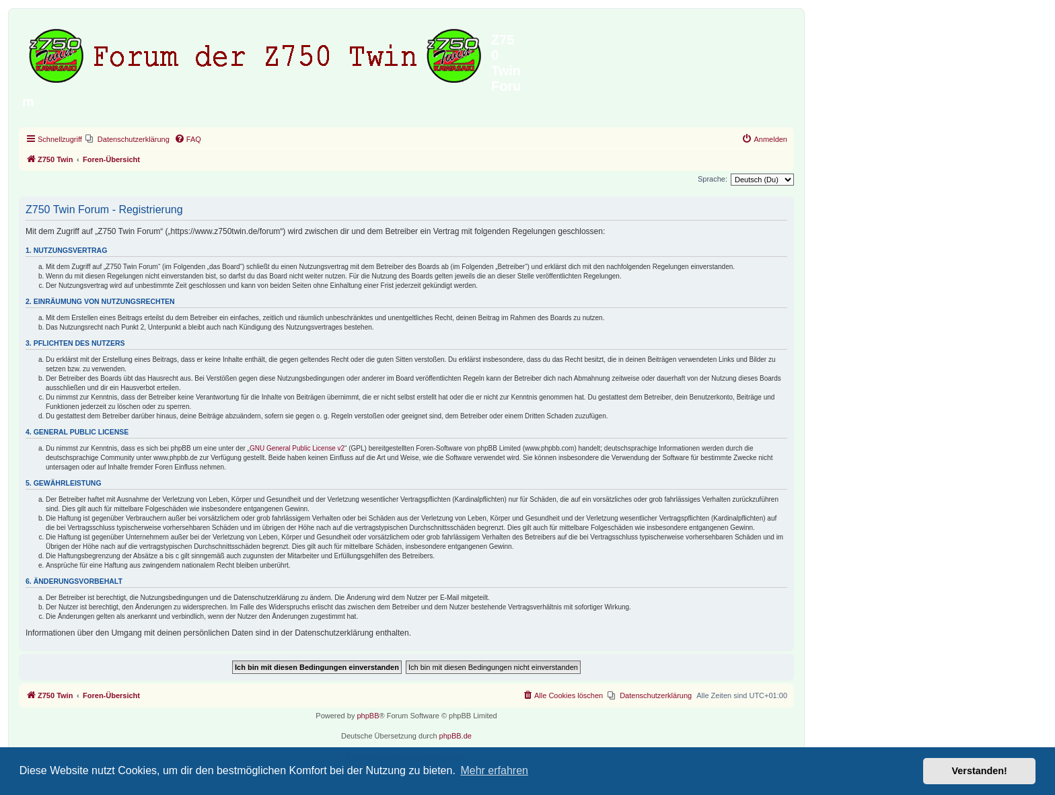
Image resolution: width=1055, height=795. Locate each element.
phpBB (368, 716)
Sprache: (712, 179)
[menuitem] (127, 139)
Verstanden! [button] (979, 770)
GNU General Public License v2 (297, 448)
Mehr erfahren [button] (494, 770)
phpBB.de (455, 736)
